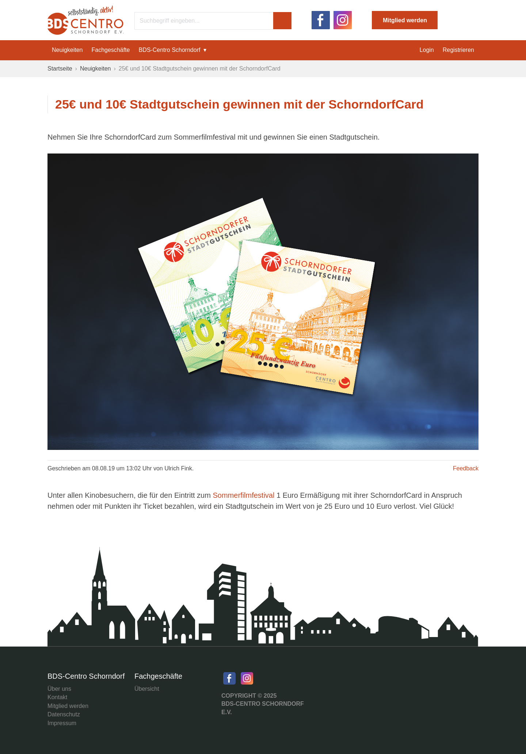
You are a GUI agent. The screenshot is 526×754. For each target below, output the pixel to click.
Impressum (61, 723)
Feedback (466, 468)
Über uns (59, 689)
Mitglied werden (405, 20)
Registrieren (458, 50)
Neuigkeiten (67, 50)
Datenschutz (63, 714)
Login (427, 50)
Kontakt (57, 697)
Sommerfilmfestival (244, 495)
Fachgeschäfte (111, 50)
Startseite (59, 68)
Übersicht (146, 689)
